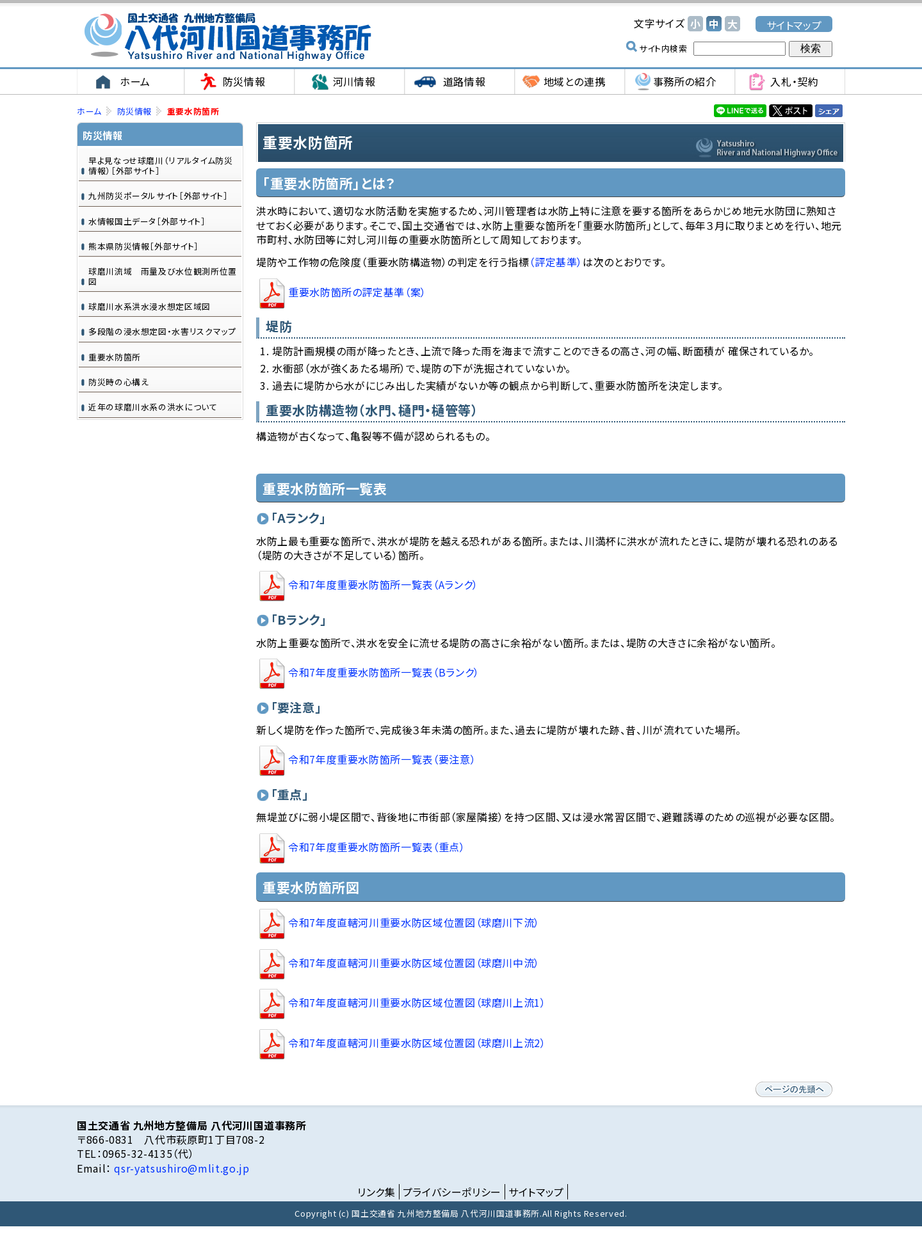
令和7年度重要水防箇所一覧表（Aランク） (383, 585)
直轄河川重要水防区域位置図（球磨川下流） (414, 922)
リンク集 (376, 1191)
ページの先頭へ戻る (794, 1089)
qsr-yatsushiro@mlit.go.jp (180, 1168)
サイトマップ (794, 24)
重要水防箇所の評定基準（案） (357, 292)
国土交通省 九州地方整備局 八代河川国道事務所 (227, 37)
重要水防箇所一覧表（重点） (376, 846)
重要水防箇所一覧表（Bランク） (384, 672)
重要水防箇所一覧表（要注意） (382, 759)
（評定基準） (556, 261)
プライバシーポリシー (452, 1191)
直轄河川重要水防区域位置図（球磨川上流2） (417, 1042)
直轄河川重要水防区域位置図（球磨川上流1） (417, 1003)
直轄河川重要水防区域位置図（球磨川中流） (414, 962)
